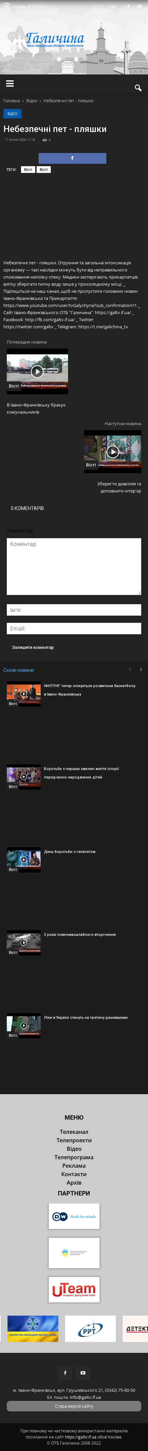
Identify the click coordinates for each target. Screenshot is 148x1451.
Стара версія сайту (74, 1406)
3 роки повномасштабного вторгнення (80, 934)
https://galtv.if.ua (81, 1437)
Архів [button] (74, 1182)
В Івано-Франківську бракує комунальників (36, 408)
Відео (12, 113)
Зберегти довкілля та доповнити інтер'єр (119, 487)
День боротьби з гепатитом (70, 852)
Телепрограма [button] (74, 1157)
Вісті (28, 169)
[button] (138, 88)
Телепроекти (74, 1140)
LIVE (115, 6)
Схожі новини (18, 670)
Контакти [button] (74, 1174)
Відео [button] (74, 1148)
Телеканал (74, 1132)
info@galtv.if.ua (85, 1397)
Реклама (74, 1165)
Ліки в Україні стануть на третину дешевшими (86, 1017)
